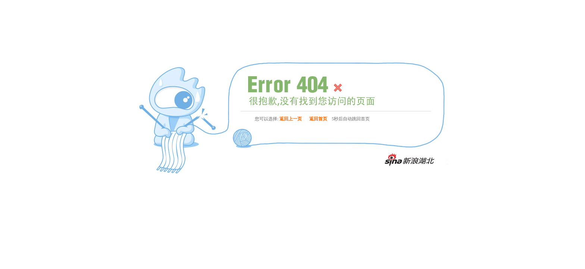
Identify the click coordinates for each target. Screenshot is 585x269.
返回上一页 (290, 118)
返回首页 (318, 118)
